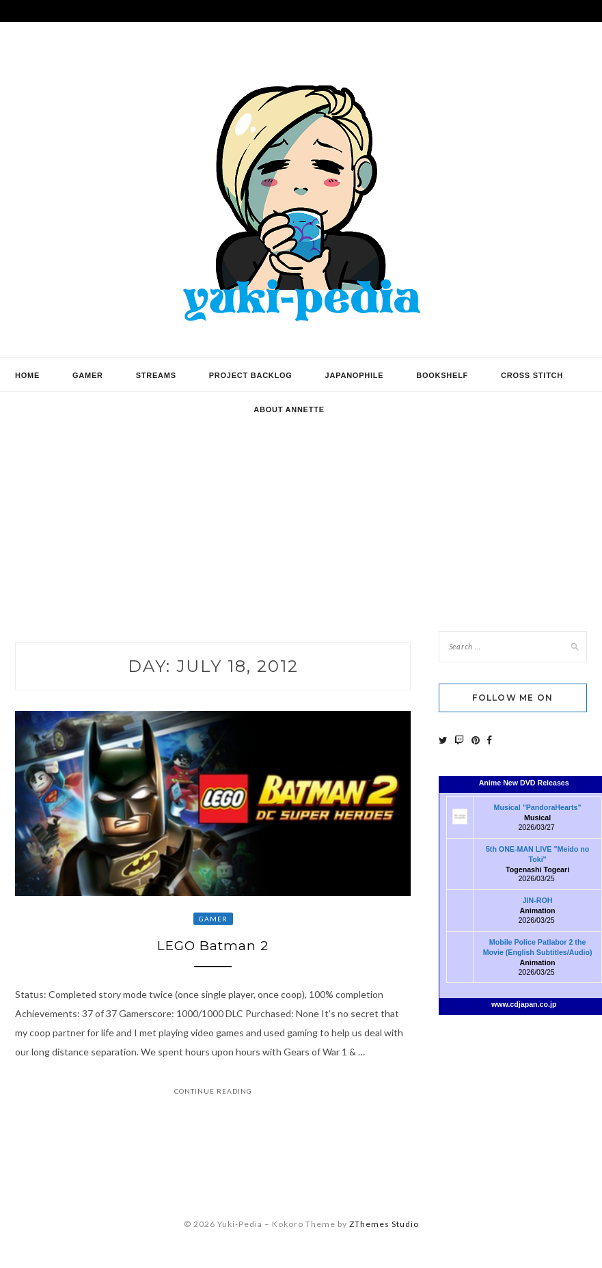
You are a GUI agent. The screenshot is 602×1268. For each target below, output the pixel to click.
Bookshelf (442, 375)
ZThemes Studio (384, 1227)
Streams (156, 375)
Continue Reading (213, 1093)
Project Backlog (250, 375)
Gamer (87, 375)
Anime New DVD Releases (524, 783)
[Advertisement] (301, 501)
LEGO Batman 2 (213, 947)
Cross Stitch (532, 375)
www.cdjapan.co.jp (524, 1004)
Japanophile (354, 375)
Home (27, 375)
